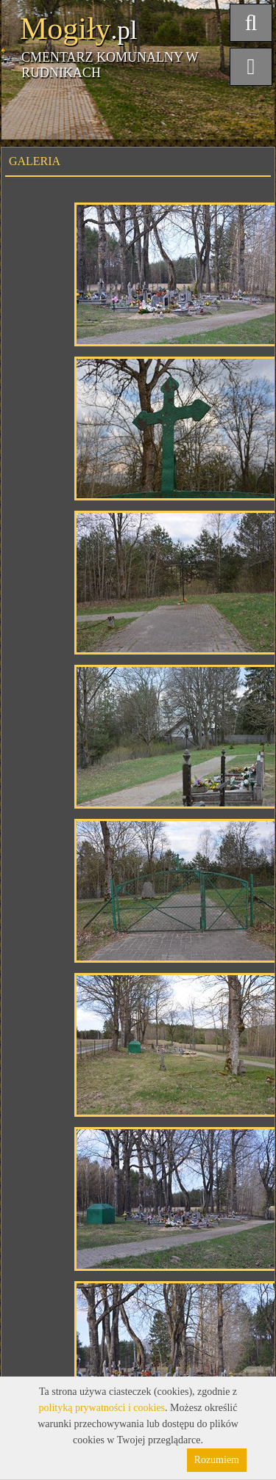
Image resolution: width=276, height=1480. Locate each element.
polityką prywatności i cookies (102, 1407)
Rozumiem (216, 1459)
